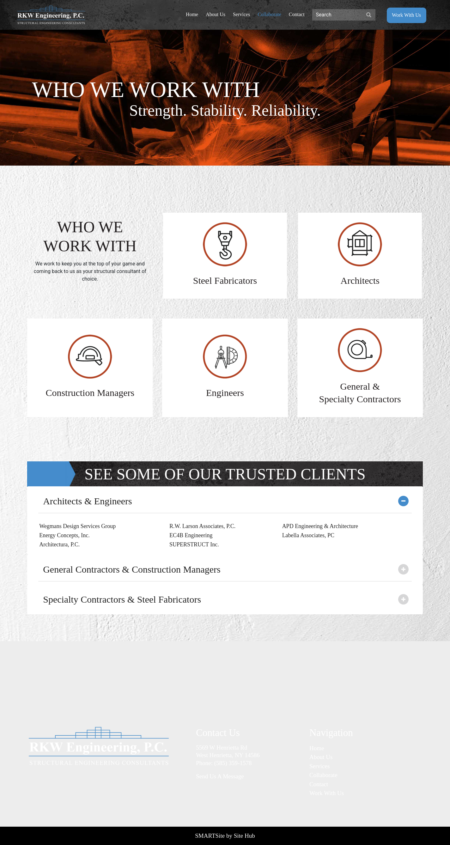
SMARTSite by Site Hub (225, 835)
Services (319, 766)
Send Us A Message (220, 776)
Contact (318, 784)
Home (316, 748)
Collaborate (323, 775)
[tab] (225, 501)
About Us (320, 757)
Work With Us (326, 793)
